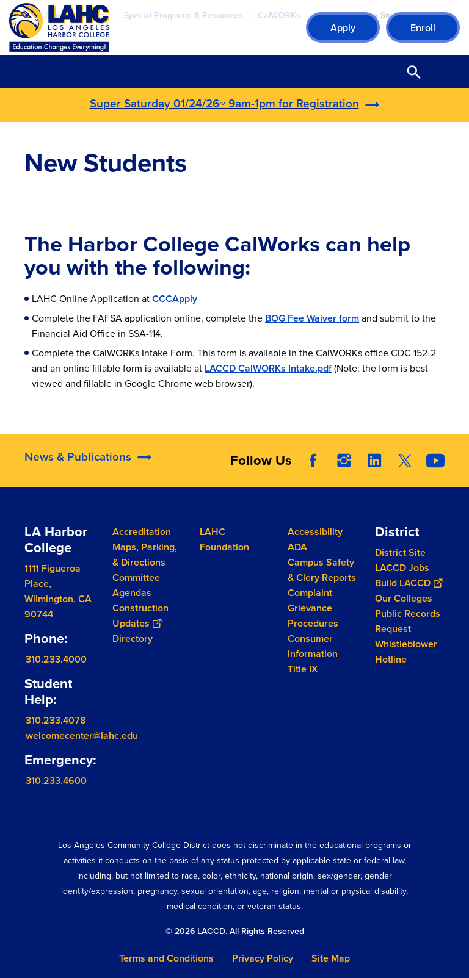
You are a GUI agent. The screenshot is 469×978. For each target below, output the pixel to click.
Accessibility (315, 532)
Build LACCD (408, 583)
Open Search (414, 71)
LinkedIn (374, 473)
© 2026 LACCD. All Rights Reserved (234, 931)
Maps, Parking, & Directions (144, 554)
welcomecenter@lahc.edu (82, 735)
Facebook (313, 473)
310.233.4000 (56, 659)
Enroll (422, 28)
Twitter (405, 473)
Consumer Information (313, 646)
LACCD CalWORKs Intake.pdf (268, 368)
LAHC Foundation (224, 539)
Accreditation (141, 532)
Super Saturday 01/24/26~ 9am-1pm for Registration (224, 103)
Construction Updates (140, 615)
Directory (132, 638)
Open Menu (444, 71)
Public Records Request (407, 621)
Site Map (330, 958)
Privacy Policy (262, 958)
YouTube (435, 473)
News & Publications (77, 469)
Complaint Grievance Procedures (313, 608)
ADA (297, 547)
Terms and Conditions (166, 958)
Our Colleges (403, 598)
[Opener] (457, 475)
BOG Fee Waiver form (312, 318)
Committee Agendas (136, 585)
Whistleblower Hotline (406, 651)
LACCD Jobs (402, 568)
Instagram (344, 473)
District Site (400, 552)
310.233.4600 (56, 781)
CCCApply (174, 299)
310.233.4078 (56, 720)
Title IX (303, 669)
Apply (342, 28)
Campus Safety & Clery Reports (322, 569)
